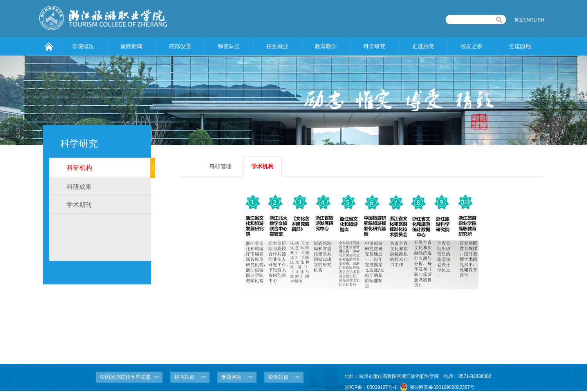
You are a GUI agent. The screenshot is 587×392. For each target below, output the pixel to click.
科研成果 (79, 186)
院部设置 (180, 46)
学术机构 (262, 166)
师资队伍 (229, 46)
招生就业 (277, 46)
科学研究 (374, 46)
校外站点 (278, 377)
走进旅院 (423, 46)
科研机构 (79, 167)
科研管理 (220, 166)
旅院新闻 (132, 46)
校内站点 (184, 377)
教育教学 (326, 46)
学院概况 (83, 46)
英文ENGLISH (529, 20)
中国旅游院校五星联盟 (125, 377)
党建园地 (520, 46)
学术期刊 (79, 204)
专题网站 (231, 377)
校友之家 (471, 46)
